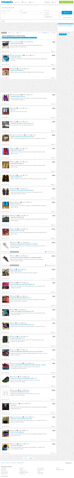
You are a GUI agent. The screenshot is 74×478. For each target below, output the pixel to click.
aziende (19, 32)
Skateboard (40, 472)
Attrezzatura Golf (60, 469)
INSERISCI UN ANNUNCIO (66, 2)
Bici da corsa (4, 471)
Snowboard (22, 473)
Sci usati (21, 468)
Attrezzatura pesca (23, 472)
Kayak (20, 469)
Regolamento (20, 462)
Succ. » (31, 458)
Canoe (57, 468)
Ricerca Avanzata (68, 17)
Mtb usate (3, 468)
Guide (32, 2)
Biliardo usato (41, 469)
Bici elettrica (40, 468)
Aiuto (24, 2)
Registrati (47, 2)
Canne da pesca (23, 471)
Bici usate (3, 469)
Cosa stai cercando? (6, 10)
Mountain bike (4, 472)
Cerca (17, 2)
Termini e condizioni (11, 462)
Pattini (39, 471)
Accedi (54, 2)
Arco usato (40, 473)
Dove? (21, 10)
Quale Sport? (47, 10)
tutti (9, 32)
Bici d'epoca (4, 473)
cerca (67, 12)
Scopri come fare (62, 34)
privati (13, 32)
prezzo (48, 32)
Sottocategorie (47, 14)
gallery (53, 32)
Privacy (3, 462)
